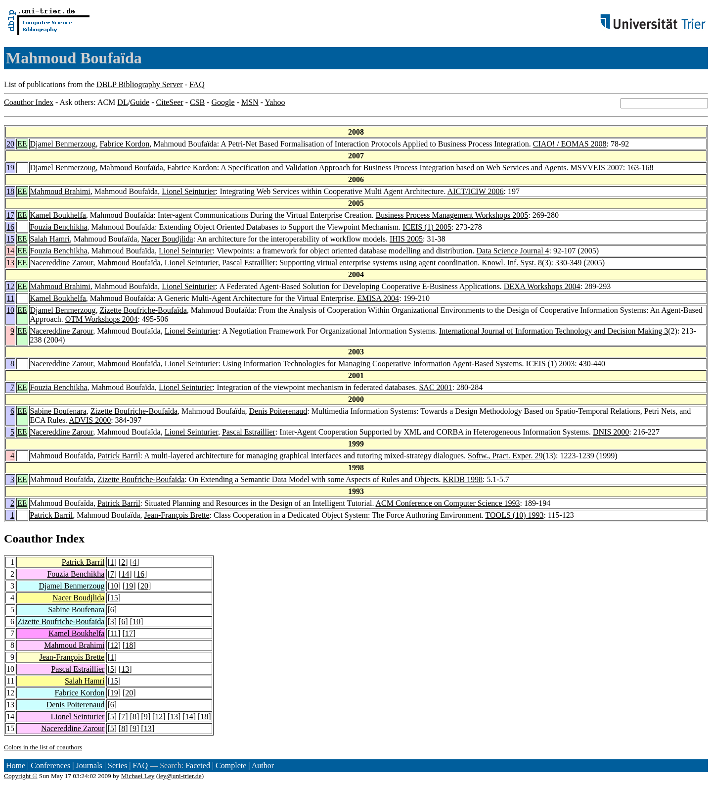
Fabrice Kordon (124, 144)
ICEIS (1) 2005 (426, 227)
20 (10, 144)
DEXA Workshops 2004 (542, 286)
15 (10, 239)
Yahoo (275, 102)
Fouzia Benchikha (59, 227)
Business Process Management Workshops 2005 (452, 215)
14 (10, 250)
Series (117, 765)
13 (10, 262)
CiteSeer (169, 102)
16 (10, 227)
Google (223, 102)
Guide (139, 102)
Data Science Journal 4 (513, 250)
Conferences (50, 765)
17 (10, 215)
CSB (197, 102)
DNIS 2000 (611, 432)
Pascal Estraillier (248, 262)
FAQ (197, 84)
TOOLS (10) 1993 (515, 515)
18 (10, 191)
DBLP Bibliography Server (139, 84)
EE (22, 144)
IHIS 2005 (406, 239)
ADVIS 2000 (90, 420)
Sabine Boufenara (58, 411)
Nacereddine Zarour (61, 262)
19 (10, 167)
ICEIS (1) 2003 (550, 363)
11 (10, 298)
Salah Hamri (50, 239)
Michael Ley (138, 776)
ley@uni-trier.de (179, 776)
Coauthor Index (28, 102)
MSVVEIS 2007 (597, 167)
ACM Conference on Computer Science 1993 (448, 503)
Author (263, 765)
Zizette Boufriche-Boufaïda (142, 310)
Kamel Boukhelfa (58, 215)
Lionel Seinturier (189, 191)
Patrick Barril (118, 455)
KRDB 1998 (462, 479)
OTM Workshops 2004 (101, 319)
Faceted (197, 765)
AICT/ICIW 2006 (475, 191)
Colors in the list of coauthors (43, 747)
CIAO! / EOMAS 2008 (570, 144)
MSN (250, 102)
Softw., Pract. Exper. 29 (505, 455)
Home (15, 765)
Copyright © (21, 776)
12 (10, 286)
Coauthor (28, 538)
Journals (89, 765)
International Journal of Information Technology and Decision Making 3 (553, 331)
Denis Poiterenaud (278, 411)
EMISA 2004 (378, 298)
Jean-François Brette (177, 515)
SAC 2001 (435, 387)
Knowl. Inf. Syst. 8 (512, 262)
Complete (231, 765)
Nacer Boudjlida (167, 239)
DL (122, 102)
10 (10, 310)
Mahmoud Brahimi (60, 191)
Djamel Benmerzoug (63, 144)
